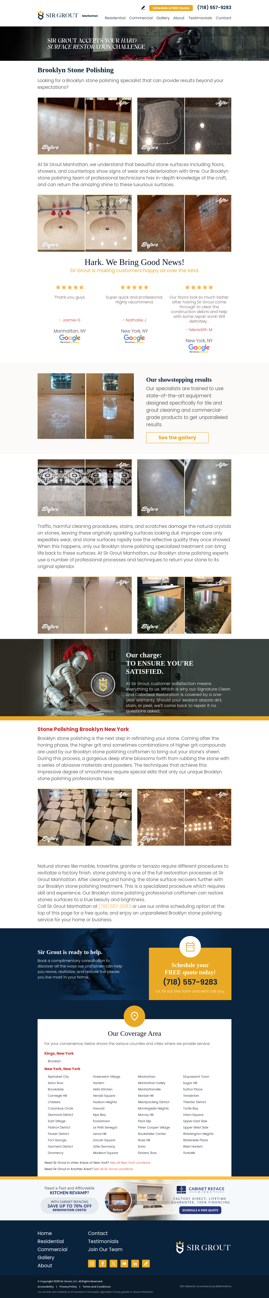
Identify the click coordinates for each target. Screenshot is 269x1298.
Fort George (57, 1140)
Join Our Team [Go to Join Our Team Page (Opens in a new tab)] (105, 1249)
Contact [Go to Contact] (223, 18)
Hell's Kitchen (102, 1089)
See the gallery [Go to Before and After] (177, 437)
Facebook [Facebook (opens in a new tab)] (103, 1263)
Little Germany (104, 1146)
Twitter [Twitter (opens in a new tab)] (113, 1263)
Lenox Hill (99, 1134)
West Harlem (193, 1146)
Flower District (58, 1134)
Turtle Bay (190, 1108)
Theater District (194, 1102)
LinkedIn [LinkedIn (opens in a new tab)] (135, 1263)
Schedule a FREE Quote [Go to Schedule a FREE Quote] (171, 8)
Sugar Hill (190, 1083)
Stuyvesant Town (196, 1076)
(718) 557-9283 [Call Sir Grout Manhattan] (214, 7)
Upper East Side (195, 1121)
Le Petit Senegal (105, 1127)
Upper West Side (195, 1127)
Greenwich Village (106, 1076)
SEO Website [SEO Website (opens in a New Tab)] (188, 1286)
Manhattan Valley (151, 1083)
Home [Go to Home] (45, 1233)
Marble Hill (146, 1095)
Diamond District (60, 1115)
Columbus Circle (60, 1108)
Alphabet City (58, 1076)
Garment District (60, 1146)
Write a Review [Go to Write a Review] (143, 8)
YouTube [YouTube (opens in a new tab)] (124, 1263)
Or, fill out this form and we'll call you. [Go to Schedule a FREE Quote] (190, 991)
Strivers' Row (147, 1153)
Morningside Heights (153, 1108)
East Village (57, 1121)
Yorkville (189, 1153)
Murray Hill (146, 1115)
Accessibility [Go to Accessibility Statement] (46, 1286)
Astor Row (55, 1083)
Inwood (98, 1108)
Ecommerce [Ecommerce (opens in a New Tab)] (204, 1286)
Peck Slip (144, 1121)
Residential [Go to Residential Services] (115, 18)
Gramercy (55, 1153)
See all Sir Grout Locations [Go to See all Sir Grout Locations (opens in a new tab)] (113, 1169)
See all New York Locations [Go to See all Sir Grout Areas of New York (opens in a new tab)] (130, 1162)
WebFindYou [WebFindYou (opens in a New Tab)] (223, 1286)
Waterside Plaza (195, 1140)
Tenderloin (191, 1095)
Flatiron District (59, 1127)
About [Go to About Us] (179, 18)
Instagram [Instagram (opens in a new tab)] (92, 1263)
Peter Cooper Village (154, 1127)
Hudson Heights (105, 1102)
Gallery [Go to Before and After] (162, 18)
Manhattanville (149, 1089)
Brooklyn (54, 1061)
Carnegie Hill (57, 1095)
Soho (142, 1146)
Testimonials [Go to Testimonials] (200, 18)
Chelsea (54, 1102)
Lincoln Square (104, 1140)
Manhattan (146, 1076)
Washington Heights (198, 1134)
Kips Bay (99, 1115)
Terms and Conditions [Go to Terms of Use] (97, 1286)
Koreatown (101, 1121)
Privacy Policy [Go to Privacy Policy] (68, 1286)
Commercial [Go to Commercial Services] (141, 18)
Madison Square (105, 1153)
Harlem (98, 1083)
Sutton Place (192, 1089)
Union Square (193, 1115)
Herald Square (104, 1095)
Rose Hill (144, 1140)
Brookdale (56, 1089)
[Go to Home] (68, 15)
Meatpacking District (153, 1102)
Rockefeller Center (152, 1134)
